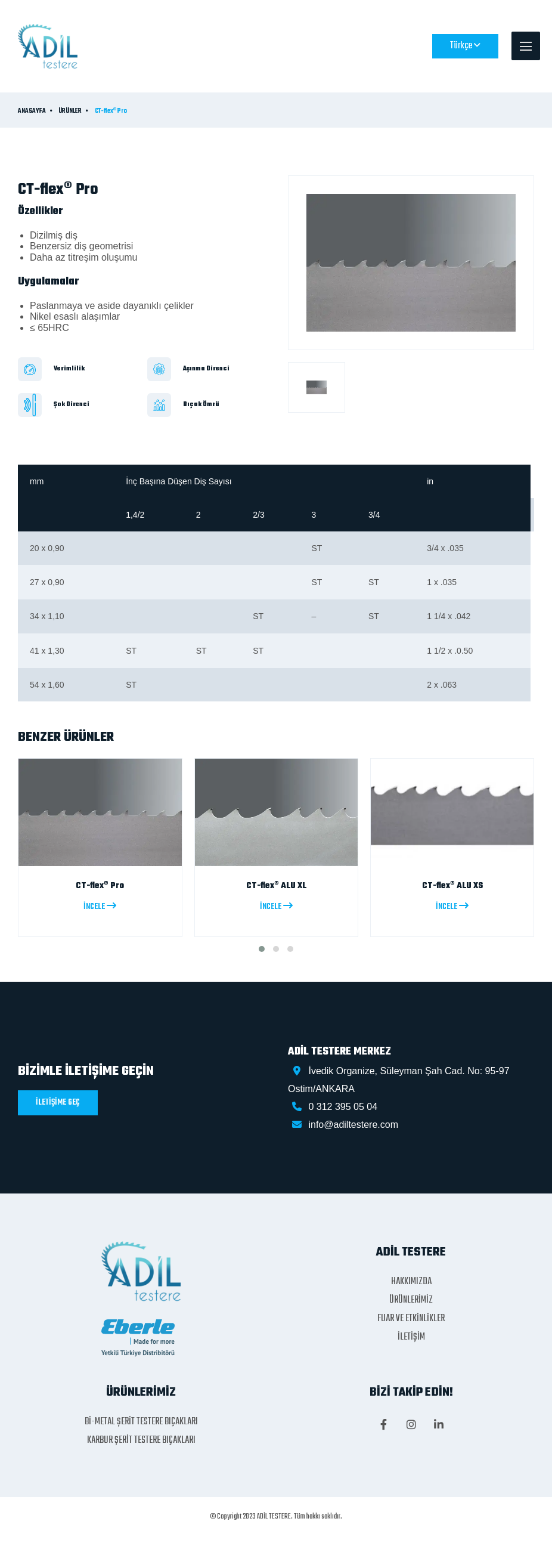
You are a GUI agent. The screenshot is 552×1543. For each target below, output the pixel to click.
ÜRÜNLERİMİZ (411, 1300)
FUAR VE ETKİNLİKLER (411, 1318)
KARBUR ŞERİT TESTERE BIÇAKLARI (141, 1440)
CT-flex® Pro (111, 111)
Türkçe (465, 46)
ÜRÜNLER (70, 111)
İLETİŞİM (411, 1337)
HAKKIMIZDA (411, 1282)
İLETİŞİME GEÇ (58, 1102)
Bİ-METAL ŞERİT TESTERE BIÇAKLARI (141, 1422)
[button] (262, 949)
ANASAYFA (32, 111)
